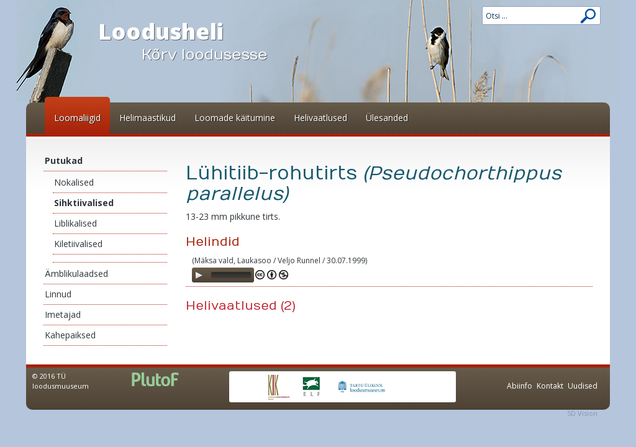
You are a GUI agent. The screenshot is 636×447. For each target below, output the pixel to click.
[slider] (231, 275)
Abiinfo (519, 386)
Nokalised (74, 182)
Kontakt (550, 386)
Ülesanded (387, 118)
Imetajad (63, 314)
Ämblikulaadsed (76, 273)
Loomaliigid (77, 118)
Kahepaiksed (70, 335)
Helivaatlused (320, 118)
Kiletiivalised (78, 244)
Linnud (58, 294)
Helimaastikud (147, 118)
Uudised (582, 386)
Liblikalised (75, 223)
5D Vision (582, 413)
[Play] (199, 275)
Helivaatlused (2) (241, 306)
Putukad (64, 160)
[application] (223, 275)
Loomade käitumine (234, 118)
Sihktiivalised (84, 203)
